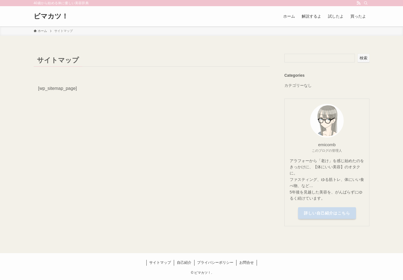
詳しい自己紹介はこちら (327, 213)
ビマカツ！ (51, 16)
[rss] (358, 3)
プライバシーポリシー (215, 262)
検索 (363, 58)
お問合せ (246, 262)
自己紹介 (184, 262)
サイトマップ (160, 262)
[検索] (365, 3)
